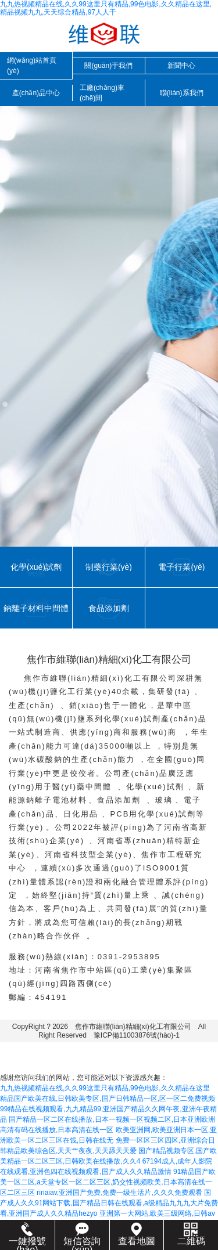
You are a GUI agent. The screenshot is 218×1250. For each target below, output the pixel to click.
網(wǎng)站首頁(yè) (31, 65)
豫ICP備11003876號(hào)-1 (137, 1035)
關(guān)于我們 (108, 66)
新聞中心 (181, 66)
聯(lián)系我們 (181, 93)
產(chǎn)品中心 (36, 93)
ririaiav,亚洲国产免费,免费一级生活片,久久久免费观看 (119, 1192)
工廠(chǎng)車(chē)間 (102, 93)
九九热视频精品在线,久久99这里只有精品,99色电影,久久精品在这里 (105, 1088)
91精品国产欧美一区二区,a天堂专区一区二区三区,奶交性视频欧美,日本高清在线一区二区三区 (108, 1182)
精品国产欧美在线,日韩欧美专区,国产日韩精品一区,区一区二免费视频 (107, 1098)
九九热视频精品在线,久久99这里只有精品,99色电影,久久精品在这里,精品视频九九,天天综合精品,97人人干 (106, 8)
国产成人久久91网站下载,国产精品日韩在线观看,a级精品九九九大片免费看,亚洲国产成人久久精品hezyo (109, 1203)
